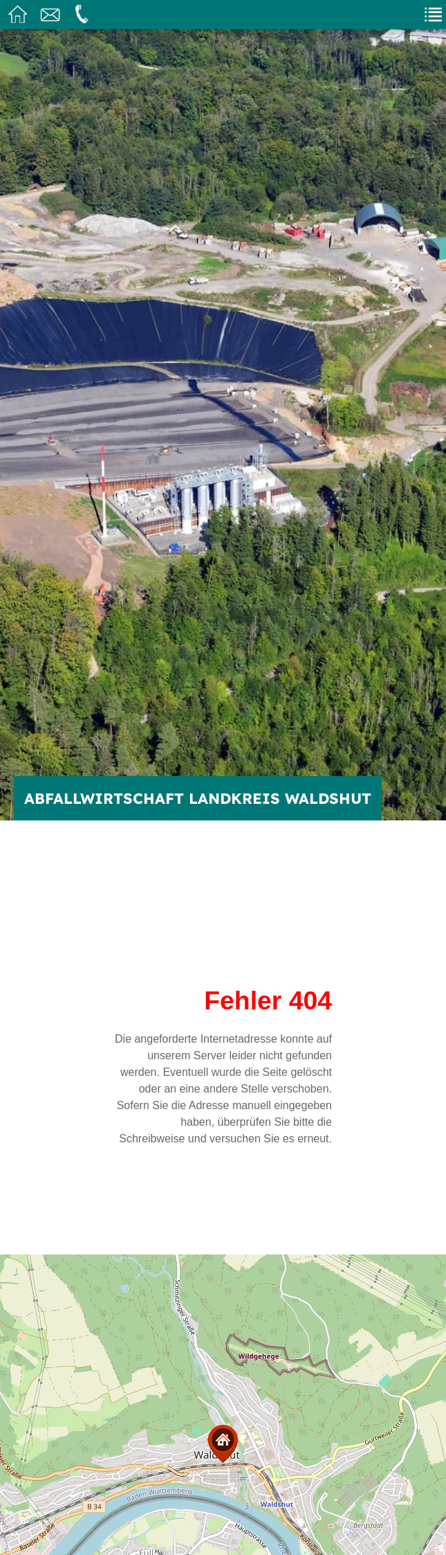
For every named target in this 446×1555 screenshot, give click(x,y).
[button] (222, 1444)
